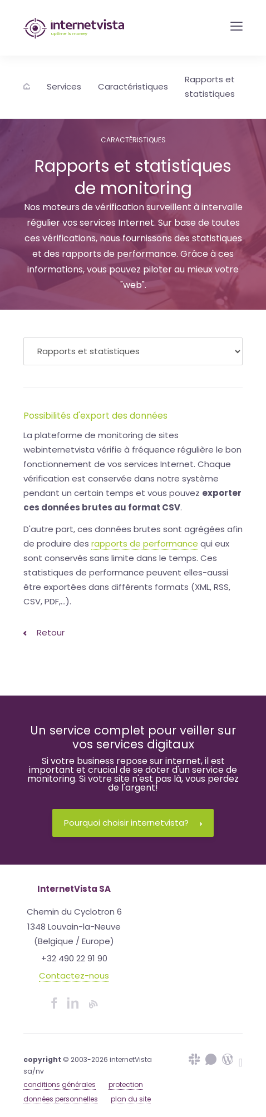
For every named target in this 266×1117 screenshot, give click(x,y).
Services (64, 86)
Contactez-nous (74, 975)
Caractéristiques (133, 86)
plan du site (131, 1099)
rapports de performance (144, 543)
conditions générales (59, 1084)
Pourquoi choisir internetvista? (133, 822)
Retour (44, 632)
